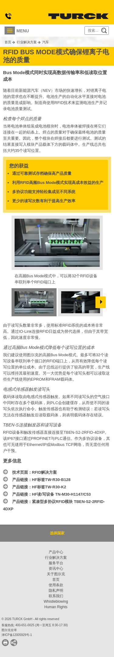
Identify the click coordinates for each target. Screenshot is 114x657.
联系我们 (56, 596)
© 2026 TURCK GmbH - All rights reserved (30, 619)
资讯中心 (56, 568)
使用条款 (56, 585)
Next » (100, 302)
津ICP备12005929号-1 (17, 635)
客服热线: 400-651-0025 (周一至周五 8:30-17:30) (35, 625)
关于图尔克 (56, 574)
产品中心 (56, 552)
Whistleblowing (56, 601)
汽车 (45, 42)
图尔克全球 (9, 630)
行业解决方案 (27, 42)
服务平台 (56, 563)
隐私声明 (56, 590)
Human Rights (55, 607)
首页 (8, 42)
